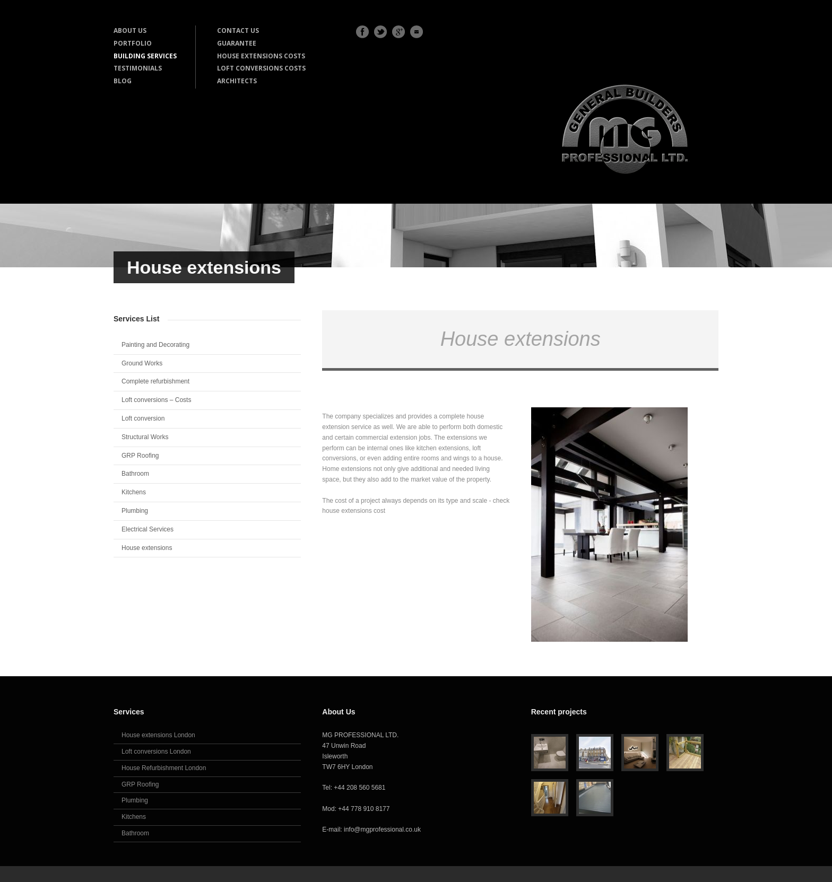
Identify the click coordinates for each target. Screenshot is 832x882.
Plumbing (135, 510)
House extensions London (158, 735)
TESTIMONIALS (138, 68)
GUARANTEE (236, 43)
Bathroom (135, 473)
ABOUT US (130, 30)
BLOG (123, 80)
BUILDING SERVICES (145, 55)
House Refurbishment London (164, 768)
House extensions (147, 548)
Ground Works (142, 363)
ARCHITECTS (237, 80)
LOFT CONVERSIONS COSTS (261, 68)
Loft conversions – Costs (156, 400)
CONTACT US (238, 30)
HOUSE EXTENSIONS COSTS (261, 55)
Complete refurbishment (155, 381)
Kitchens (134, 492)
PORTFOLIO (133, 43)
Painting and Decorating (155, 344)
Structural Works (145, 437)
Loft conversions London (156, 751)
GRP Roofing (140, 455)
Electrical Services (148, 529)
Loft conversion (143, 418)
